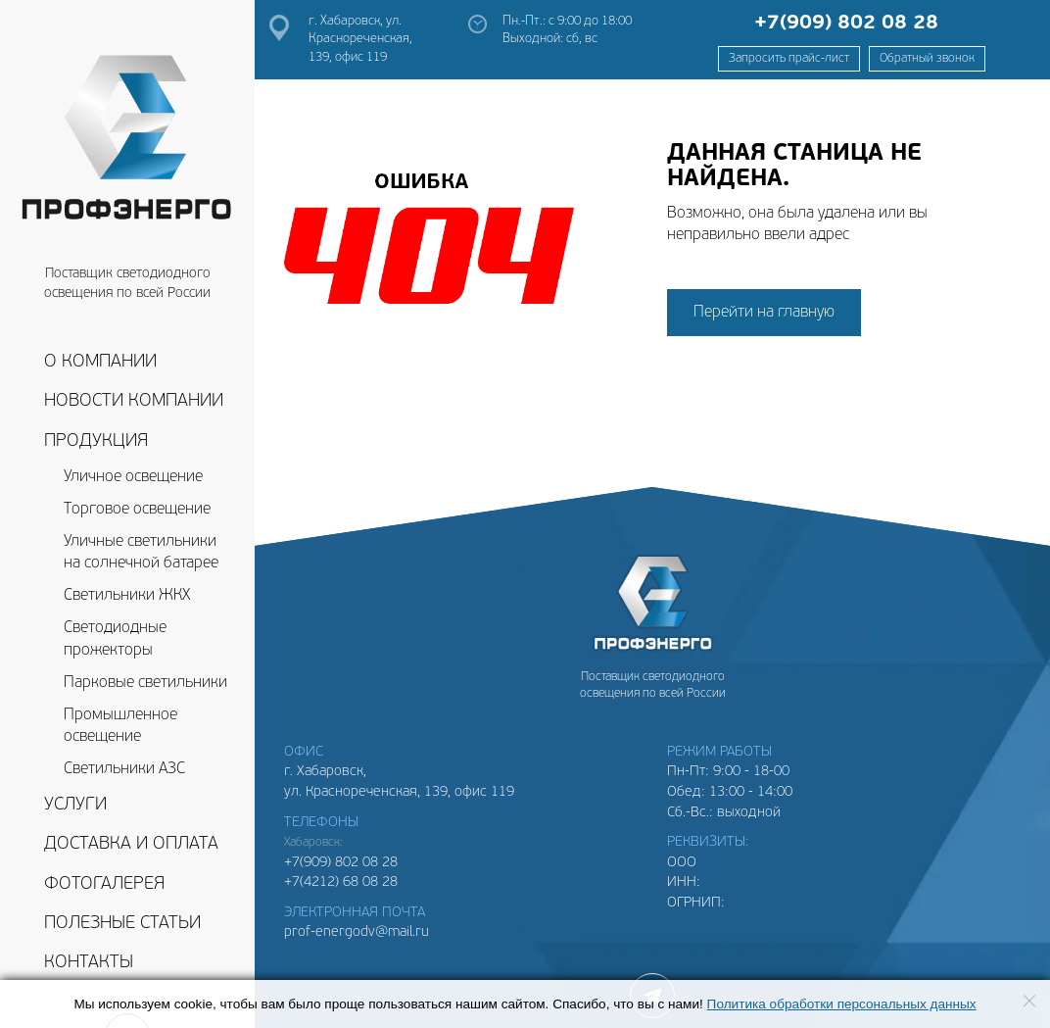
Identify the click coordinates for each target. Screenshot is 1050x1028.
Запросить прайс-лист (789, 59)
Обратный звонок (927, 59)
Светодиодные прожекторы (115, 639)
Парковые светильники (145, 683)
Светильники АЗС (124, 769)
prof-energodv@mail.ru (356, 932)
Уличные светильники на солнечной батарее (141, 553)
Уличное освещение (133, 477)
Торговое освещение (137, 509)
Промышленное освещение (120, 727)
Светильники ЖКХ (127, 596)
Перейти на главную (764, 312)
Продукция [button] (96, 441)
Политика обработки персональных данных (842, 1004)
